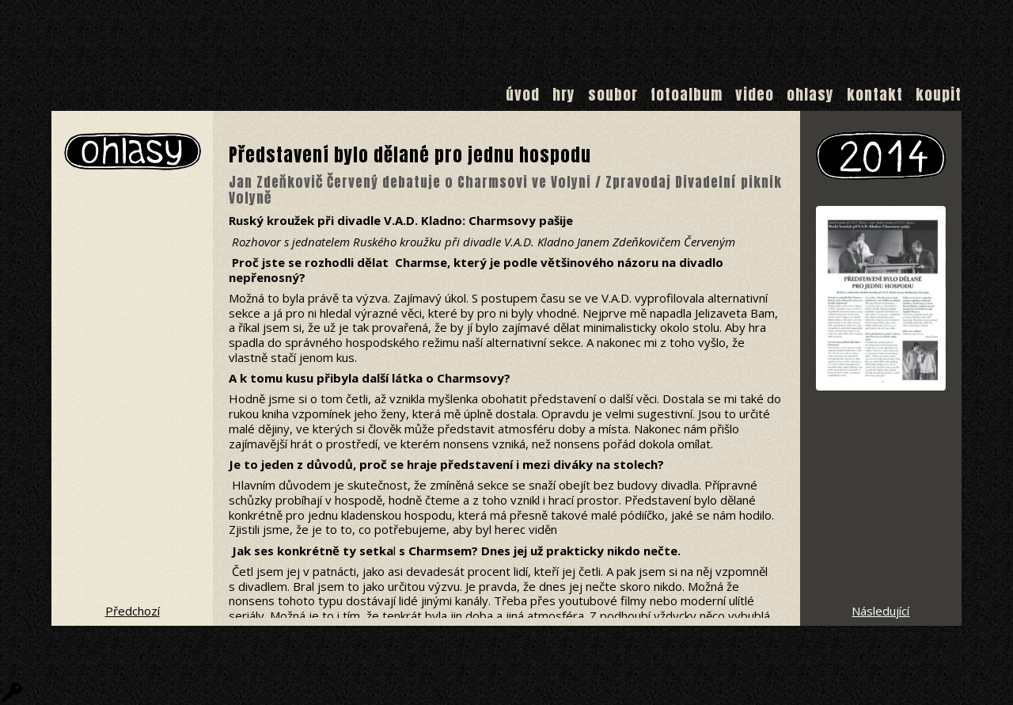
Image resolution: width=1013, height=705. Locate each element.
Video (754, 94)
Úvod (523, 94)
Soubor (613, 94)
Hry (563, 94)
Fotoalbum (687, 94)
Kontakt (875, 94)
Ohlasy (810, 94)
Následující (880, 611)
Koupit (939, 94)
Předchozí (132, 611)
